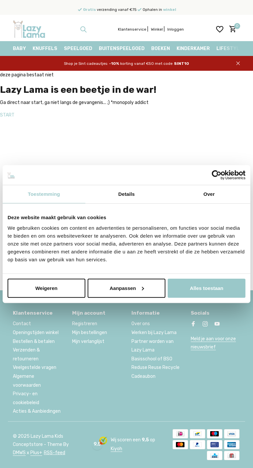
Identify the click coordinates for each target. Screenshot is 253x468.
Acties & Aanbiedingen (37, 411)
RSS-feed (54, 452)
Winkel (157, 29)
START (7, 115)
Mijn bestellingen (89, 332)
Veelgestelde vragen (34, 367)
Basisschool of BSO (151, 359)
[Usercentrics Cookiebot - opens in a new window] (216, 175)
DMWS (19, 452)
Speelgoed (78, 48)
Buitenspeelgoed (122, 48)
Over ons (140, 323)
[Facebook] (193, 324)
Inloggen (175, 29)
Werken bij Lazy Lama (154, 332)
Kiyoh (116, 449)
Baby (19, 48)
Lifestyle (229, 48)
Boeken (160, 48)
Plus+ (36, 452)
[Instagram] (205, 324)
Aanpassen (127, 288)
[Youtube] (217, 324)
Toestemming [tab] (44, 194)
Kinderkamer (193, 48)
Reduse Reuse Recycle (155, 367)
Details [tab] (126, 194)
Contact (22, 323)
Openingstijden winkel (36, 332)
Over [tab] (209, 194)
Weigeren (46, 288)
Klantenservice (132, 29)
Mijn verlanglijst (88, 341)
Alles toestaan (206, 288)
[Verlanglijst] (219, 29)
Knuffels (45, 48)
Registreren (84, 323)
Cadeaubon (143, 376)
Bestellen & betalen (34, 341)
